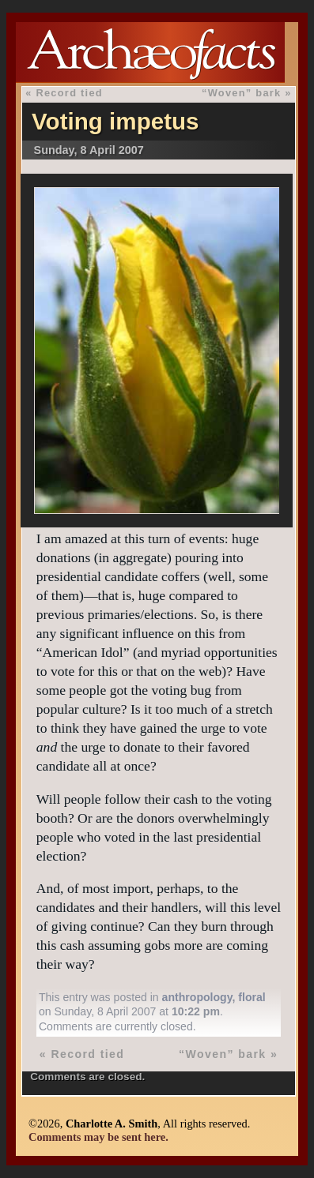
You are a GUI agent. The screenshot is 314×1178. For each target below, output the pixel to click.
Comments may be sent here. (98, 1137)
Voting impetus (115, 121)
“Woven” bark (241, 93)
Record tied (69, 93)
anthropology (197, 997)
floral (251, 997)
